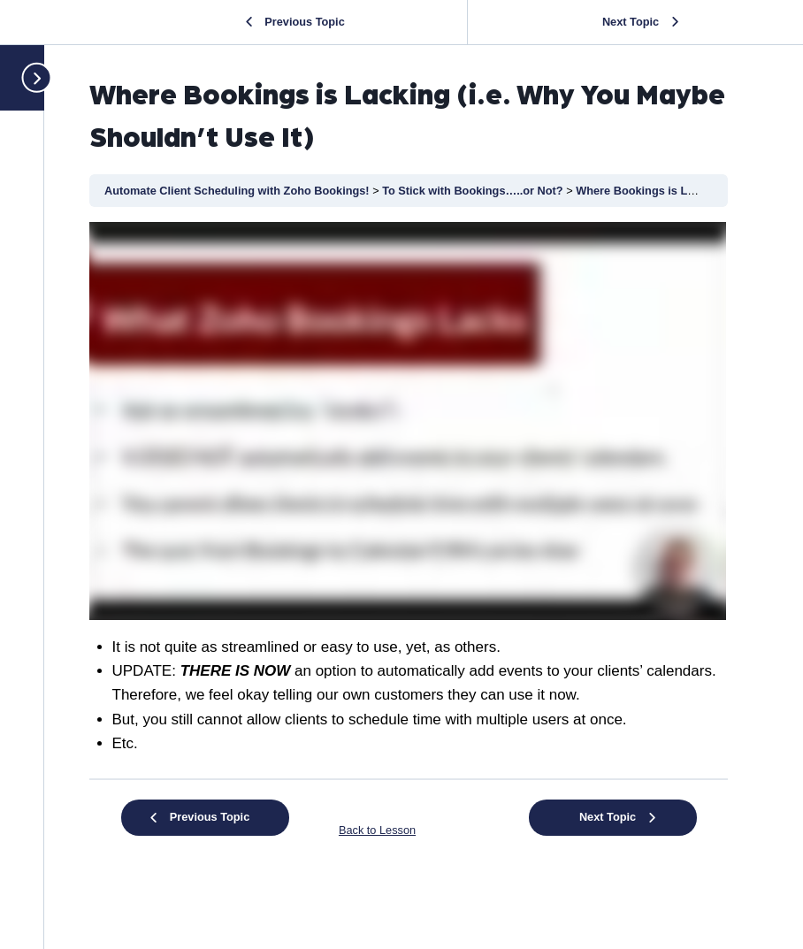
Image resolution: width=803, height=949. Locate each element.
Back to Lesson (377, 830)
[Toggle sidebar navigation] (29, 77)
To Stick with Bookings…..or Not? (474, 190)
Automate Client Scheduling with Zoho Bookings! (238, 190)
